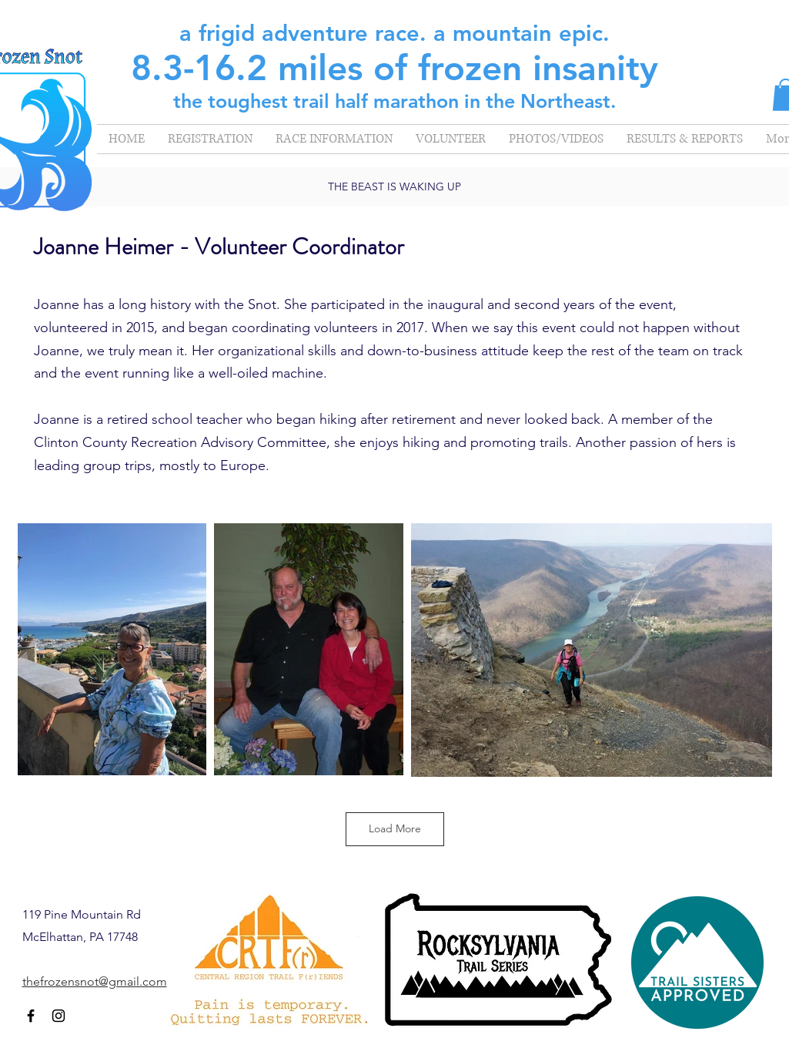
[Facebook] (30, 1015)
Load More (395, 828)
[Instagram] (58, 1015)
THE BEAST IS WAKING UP (394, 186)
